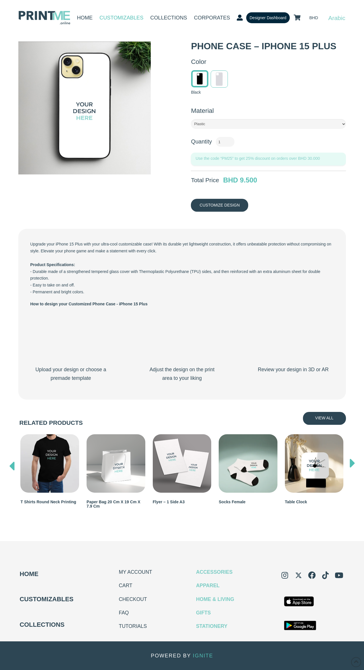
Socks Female (232, 502)
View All (324, 418)
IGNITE (203, 656)
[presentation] (12, 464)
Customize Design (220, 205)
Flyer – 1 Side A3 (169, 502)
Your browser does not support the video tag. (70, 338)
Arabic (336, 18)
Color (198, 61)
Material (202, 110)
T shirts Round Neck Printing (48, 502)
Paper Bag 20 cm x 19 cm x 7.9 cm (113, 504)
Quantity (201, 141)
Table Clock (296, 502)
